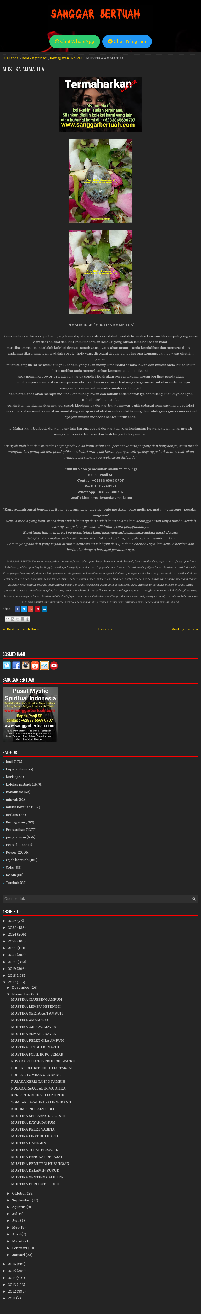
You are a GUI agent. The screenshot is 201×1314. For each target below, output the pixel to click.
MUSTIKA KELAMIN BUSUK (35, 1170)
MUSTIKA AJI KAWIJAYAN (34, 1027)
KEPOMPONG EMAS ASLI (32, 1109)
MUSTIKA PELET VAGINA (32, 1129)
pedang (12, 815)
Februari (20, 1248)
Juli (15, 1214)
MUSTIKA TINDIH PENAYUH (36, 1047)
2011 (12, 1298)
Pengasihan (15, 830)
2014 (12, 1278)
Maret (17, 1241)
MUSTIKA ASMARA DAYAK (33, 1034)
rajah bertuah (17, 860)
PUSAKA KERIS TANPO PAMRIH (38, 1082)
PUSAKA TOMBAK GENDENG (36, 1075)
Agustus (19, 1207)
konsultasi (14, 792)
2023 (12, 941)
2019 (12, 969)
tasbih (11, 875)
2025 (12, 928)
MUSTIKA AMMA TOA (23, 69)
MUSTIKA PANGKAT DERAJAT (37, 1157)
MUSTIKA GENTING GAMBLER (37, 1177)
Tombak (12, 883)
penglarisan (16, 837)
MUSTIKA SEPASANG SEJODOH (38, 1116)
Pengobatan (16, 845)
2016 (12, 1264)
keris (10, 777)
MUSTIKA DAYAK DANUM (33, 1123)
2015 (12, 1271)
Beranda (11, 58)
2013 (12, 1285)
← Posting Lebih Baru (21, 629)
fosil (9, 762)
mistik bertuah (18, 807)
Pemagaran (59, 58)
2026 (12, 921)
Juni (16, 1221)
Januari (19, 1255)
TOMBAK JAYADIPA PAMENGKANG (41, 1102)
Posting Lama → (185, 629)
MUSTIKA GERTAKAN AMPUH (37, 1013)
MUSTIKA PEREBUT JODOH (35, 1184)
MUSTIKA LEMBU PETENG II (36, 1006)
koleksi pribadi (34, 58)
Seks (10, 867)
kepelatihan (16, 769)
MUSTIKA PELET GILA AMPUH (37, 1040)
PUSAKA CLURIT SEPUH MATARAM (41, 1068)
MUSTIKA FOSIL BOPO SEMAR (37, 1054)
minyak (12, 800)
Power (76, 58)
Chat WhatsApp (74, 41)
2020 (13, 962)
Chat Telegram (127, 41)
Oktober (19, 1193)
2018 (12, 975)
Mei (15, 1227)
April (16, 1234)
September (22, 1200)
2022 (12, 948)
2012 (12, 1291)
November (21, 994)
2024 (12, 934)
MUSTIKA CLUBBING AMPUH (36, 999)
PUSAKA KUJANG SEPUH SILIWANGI (43, 1061)
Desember (21, 987)
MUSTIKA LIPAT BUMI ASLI (34, 1136)
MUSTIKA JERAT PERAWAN (35, 1150)
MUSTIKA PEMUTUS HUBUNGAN (40, 1164)
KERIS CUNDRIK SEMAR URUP (37, 1095)
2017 (12, 982)
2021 (12, 955)
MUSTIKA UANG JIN (28, 1143)
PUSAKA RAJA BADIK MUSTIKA (38, 1088)
